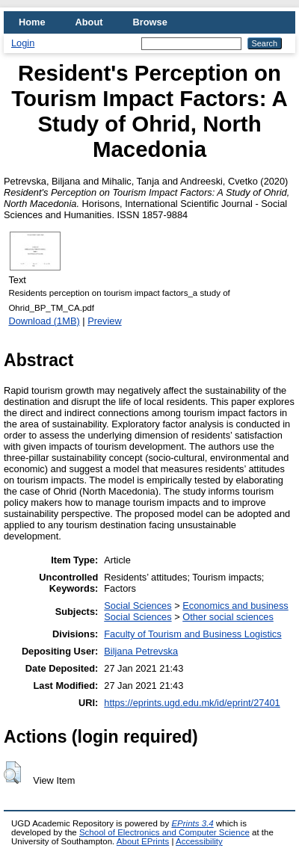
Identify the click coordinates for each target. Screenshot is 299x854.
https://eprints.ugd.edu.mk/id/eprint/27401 (192, 702)
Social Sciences (137, 605)
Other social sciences (228, 616)
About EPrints (143, 841)
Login (22, 43)
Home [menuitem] (32, 22)
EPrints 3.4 (192, 823)
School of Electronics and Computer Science (164, 832)
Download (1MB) (43, 321)
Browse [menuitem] (150, 22)
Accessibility (199, 841)
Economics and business (235, 605)
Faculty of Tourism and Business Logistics (192, 634)
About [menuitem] (89, 22)
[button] (12, 772)
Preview (104, 321)
